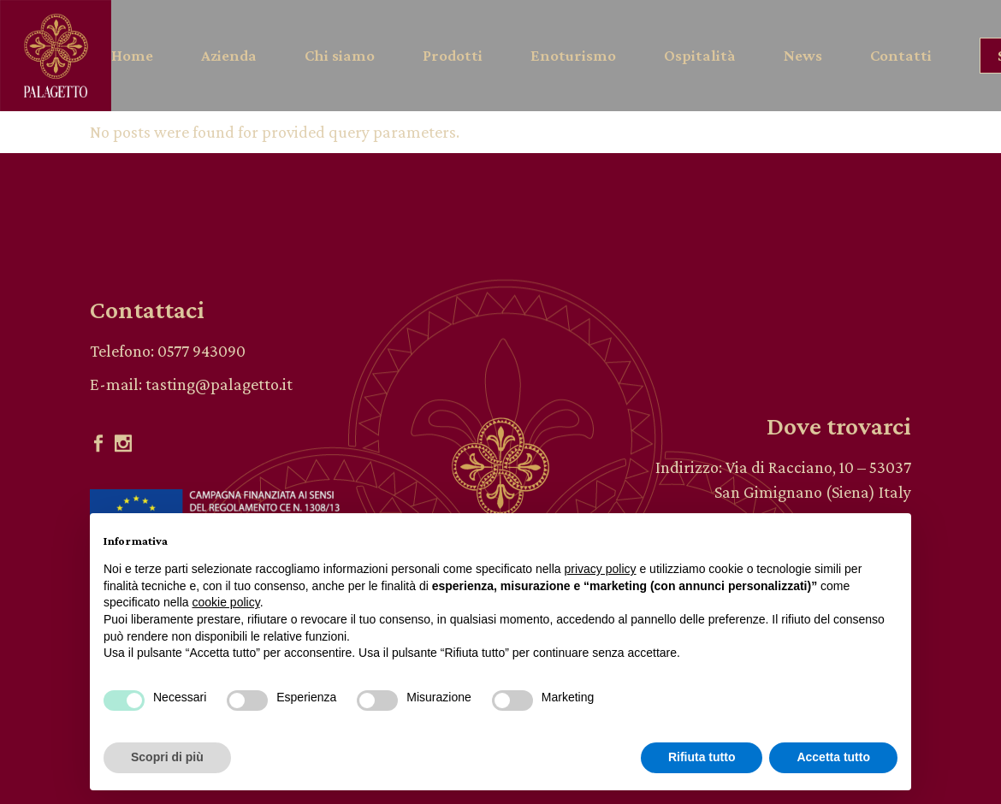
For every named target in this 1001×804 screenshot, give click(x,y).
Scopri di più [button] (167, 757)
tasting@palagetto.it (219, 384)
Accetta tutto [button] (833, 757)
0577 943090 (201, 350)
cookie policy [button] (226, 602)
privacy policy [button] (601, 569)
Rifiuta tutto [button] (702, 757)
